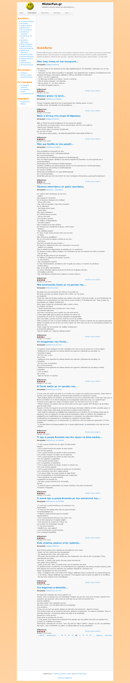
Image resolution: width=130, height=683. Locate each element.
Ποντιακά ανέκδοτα (27, 21)
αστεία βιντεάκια (81, 673)
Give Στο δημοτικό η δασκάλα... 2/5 (39, 631)
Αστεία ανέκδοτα (32, 13)
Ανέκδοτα (24, 73)
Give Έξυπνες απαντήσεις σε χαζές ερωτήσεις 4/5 (43, 280)
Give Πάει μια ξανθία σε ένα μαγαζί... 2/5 (39, 182)
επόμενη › (99, 635)
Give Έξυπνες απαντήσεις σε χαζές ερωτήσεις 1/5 (38, 280)
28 (69, 635)
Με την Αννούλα (26, 30)
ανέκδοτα (56, 673)
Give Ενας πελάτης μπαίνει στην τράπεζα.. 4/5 (43, 583)
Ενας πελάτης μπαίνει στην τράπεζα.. (58, 543)
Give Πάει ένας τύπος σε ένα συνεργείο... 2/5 (39, 91)
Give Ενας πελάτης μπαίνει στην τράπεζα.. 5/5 (44, 583)
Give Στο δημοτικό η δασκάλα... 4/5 (43, 631)
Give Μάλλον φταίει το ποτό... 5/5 (44, 111)
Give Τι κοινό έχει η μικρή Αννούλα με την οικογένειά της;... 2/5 (39, 538)
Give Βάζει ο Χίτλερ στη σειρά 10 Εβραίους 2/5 (39, 139)
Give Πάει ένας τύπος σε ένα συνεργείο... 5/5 (44, 91)
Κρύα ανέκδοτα (26, 62)
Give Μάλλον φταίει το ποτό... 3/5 (41, 111)
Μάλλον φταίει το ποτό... (51, 96)
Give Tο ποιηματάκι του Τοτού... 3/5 (41, 381)
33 (87, 635)
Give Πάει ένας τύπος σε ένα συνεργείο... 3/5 (41, 91)
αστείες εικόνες (66, 673)
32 (83, 635)
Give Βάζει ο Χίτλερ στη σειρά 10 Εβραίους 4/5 (43, 139)
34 (90, 635)
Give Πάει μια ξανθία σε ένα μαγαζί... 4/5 (43, 182)
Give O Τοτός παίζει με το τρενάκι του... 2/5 (39, 432)
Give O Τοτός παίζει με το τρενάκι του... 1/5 (38, 432)
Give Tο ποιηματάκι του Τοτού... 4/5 (43, 381)
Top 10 (67, 13)
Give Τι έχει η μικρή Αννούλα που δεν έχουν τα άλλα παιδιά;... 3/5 (41, 493)
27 (65, 635)
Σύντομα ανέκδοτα (27, 64)
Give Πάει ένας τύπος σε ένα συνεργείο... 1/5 (38, 91)
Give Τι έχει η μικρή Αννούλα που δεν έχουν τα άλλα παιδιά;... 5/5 (44, 493)
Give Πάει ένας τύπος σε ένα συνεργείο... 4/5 (43, 91)
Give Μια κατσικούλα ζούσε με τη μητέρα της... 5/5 (44, 337)
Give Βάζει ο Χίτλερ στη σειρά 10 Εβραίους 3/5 (41, 139)
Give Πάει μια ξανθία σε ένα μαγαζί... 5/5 (44, 182)
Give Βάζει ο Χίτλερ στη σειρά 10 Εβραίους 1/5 (38, 139)
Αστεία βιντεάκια (27, 77)
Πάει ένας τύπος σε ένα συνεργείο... (58, 61)
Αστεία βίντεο (57, 13)
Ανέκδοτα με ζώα (52, 288)
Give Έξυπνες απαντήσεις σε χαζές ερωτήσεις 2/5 (39, 280)
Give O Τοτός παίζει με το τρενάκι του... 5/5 (44, 432)
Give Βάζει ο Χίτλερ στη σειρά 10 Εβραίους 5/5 (44, 139)
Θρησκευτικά (25, 27)
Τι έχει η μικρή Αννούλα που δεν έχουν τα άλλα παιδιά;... (70, 437)
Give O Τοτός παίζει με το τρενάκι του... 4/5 (43, 432)
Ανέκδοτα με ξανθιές (53, 147)
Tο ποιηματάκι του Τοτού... (52, 342)
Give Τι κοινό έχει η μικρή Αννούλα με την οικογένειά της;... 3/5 (41, 538)
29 (72, 635)
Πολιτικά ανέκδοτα (27, 56)
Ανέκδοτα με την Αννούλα (55, 440)
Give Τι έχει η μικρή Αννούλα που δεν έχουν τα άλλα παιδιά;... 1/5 (38, 493)
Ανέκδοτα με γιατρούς (54, 99)
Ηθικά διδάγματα (26, 44)
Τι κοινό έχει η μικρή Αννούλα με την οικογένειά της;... (69, 498)
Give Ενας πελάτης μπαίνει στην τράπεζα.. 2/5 (39, 583)
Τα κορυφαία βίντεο (27, 93)
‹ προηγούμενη (51, 635)
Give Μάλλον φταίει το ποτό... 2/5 (39, 111)
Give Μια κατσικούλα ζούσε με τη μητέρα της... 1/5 (38, 337)
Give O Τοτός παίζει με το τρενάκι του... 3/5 (41, 432)
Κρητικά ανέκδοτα (27, 48)
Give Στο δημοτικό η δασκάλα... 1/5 (38, 631)
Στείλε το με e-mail (92, 91)
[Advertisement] (74, 30)
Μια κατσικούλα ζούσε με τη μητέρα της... (61, 285)
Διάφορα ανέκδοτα (52, 64)
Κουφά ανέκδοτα (26, 25)
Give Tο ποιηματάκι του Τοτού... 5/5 (44, 381)
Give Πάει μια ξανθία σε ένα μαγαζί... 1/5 (38, 182)
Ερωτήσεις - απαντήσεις (54, 190)
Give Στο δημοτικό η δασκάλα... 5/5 (44, 631)
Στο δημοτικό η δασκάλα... (52, 587)
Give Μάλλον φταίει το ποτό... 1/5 (38, 111)
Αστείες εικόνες (45, 13)
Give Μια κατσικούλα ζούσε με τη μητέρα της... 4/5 (43, 337)
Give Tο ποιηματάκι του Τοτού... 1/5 (38, 381)
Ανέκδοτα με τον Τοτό (54, 345)
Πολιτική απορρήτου (65, 678)
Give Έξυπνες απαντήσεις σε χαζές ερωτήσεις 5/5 (44, 280)
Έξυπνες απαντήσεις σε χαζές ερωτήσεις (60, 187)
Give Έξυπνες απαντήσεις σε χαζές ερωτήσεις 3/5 (41, 280)
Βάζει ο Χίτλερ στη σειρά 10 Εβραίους (59, 116)
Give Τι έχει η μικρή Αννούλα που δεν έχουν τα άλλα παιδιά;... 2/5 (39, 493)
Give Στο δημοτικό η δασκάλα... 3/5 (41, 631)
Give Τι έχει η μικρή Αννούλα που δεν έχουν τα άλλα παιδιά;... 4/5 (43, 493)
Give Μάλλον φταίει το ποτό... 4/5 (43, 111)
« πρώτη (41, 635)
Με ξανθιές (24, 23)
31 (80, 635)
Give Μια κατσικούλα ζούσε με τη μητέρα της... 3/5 (41, 337)
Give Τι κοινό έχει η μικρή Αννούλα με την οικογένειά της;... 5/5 (44, 538)
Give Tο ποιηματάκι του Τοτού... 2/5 (39, 381)
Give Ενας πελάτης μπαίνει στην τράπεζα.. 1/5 (38, 583)
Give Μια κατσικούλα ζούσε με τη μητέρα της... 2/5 (39, 337)
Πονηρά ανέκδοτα (27, 58)
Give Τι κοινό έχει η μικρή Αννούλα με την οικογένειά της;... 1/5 (38, 538)
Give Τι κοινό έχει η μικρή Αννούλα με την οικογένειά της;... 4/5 (43, 538)
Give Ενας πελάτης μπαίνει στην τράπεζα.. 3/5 (41, 583)
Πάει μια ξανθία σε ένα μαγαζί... (55, 144)
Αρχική (21, 13)
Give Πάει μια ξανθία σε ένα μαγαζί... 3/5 (41, 182)
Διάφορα (23, 60)
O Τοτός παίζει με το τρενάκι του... (57, 386)
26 (62, 635)
